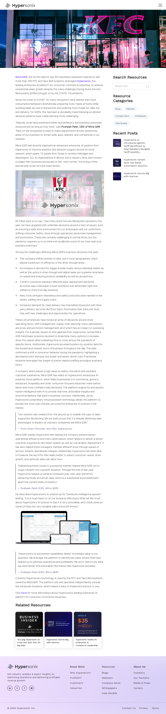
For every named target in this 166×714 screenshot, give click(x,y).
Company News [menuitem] (111, 683)
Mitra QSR (21, 76)
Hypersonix (84, 81)
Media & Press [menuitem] (142, 683)
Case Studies (121, 123)
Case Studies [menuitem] (109, 693)
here (24, 592)
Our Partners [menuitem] (141, 677)
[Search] (132, 86)
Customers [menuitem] (76, 683)
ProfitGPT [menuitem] (76, 677)
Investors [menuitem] (139, 672)
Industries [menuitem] (76, 688)
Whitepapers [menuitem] (109, 688)
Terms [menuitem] (155, 708)
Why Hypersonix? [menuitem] (80, 672)
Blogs (118, 109)
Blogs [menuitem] (105, 672)
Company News (122, 116)
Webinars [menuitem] (107, 677)
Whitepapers (140, 116)
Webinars (130, 109)
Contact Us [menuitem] (129, 708)
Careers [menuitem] (138, 688)
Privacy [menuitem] (143, 708)
